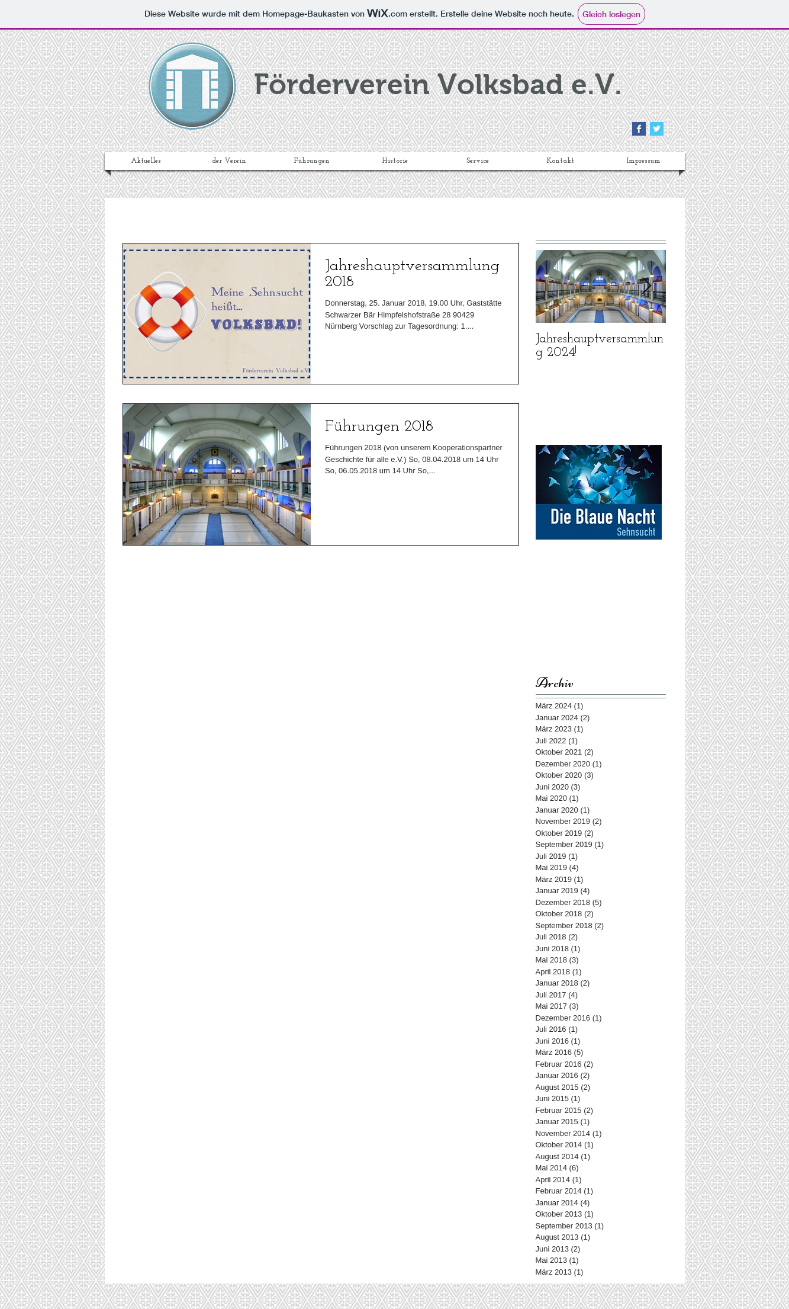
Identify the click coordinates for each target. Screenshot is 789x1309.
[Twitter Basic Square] (657, 129)
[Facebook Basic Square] (639, 129)
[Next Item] (647, 286)
